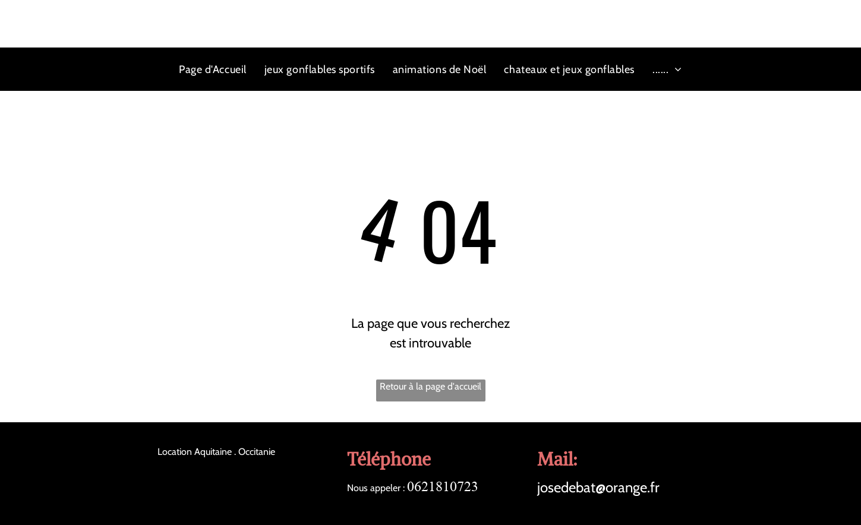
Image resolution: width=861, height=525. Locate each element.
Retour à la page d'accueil (430, 386)
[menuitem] (213, 69)
